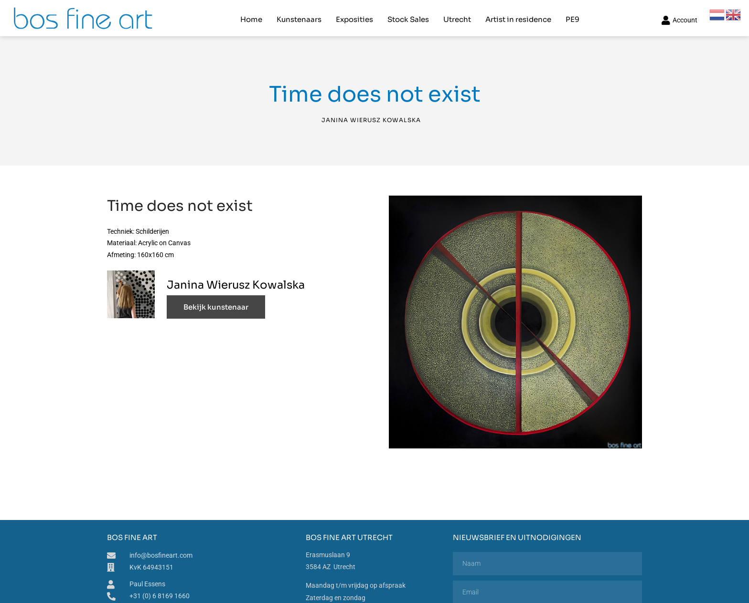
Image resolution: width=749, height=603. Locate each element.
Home (251, 16)
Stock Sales (408, 16)
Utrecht (457, 16)
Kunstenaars (299, 16)
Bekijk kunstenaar (215, 302)
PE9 (572, 16)
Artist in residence (518, 16)
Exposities (354, 16)
